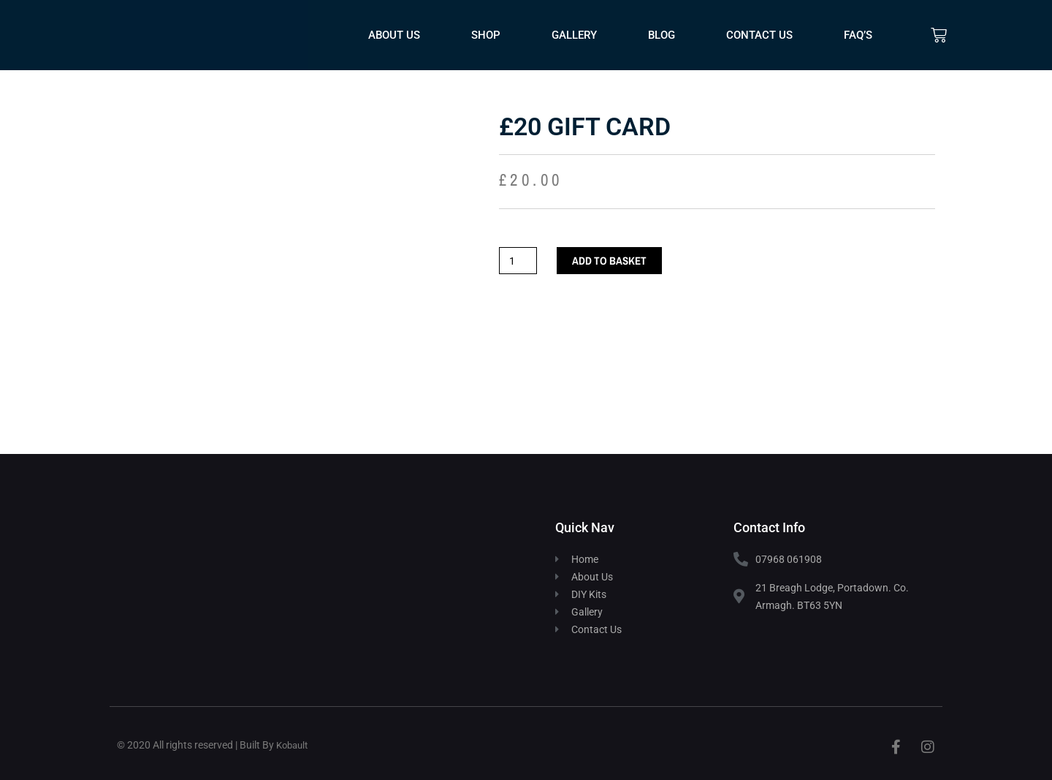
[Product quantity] (518, 260)
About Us (394, 35)
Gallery (574, 35)
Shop (485, 35)
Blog (661, 35)
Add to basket (609, 260)
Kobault (294, 745)
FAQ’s (858, 35)
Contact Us (759, 35)
